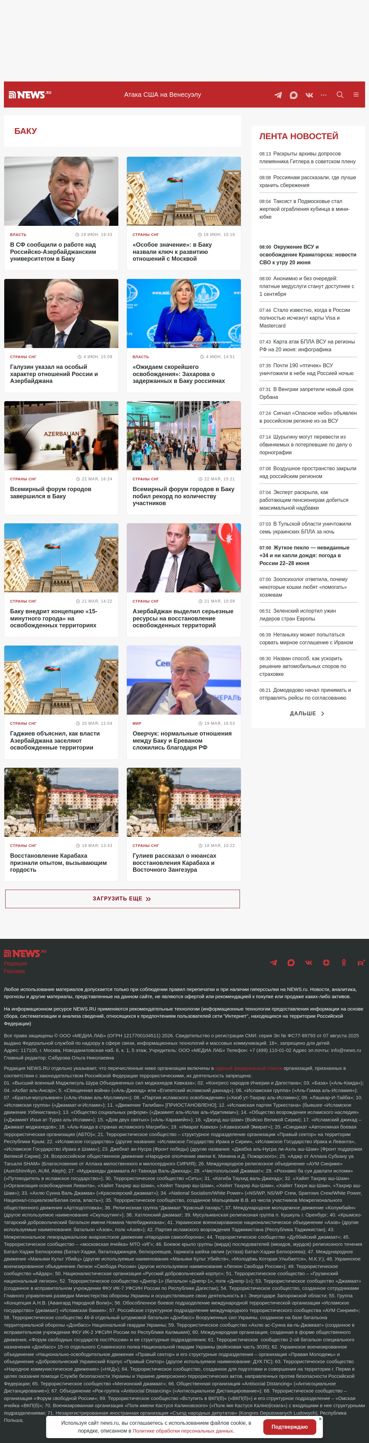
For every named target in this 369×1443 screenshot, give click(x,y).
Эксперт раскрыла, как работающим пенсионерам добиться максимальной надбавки (303, 500)
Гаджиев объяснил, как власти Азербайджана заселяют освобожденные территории (55, 740)
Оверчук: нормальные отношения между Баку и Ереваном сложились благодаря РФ (182, 740)
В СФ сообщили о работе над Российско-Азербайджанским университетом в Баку (53, 251)
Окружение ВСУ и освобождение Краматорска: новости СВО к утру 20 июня (307, 254)
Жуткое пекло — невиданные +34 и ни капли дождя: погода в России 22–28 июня (304, 555)
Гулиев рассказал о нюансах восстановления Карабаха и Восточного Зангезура (174, 863)
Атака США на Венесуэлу (162, 94)
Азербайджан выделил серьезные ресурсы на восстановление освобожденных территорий (183, 618)
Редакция (15, 963)
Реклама (14, 971)
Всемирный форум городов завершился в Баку (50, 493)
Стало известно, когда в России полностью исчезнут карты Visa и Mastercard (304, 317)
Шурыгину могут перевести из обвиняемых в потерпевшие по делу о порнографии (305, 444)
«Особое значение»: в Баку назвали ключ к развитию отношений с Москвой (172, 251)
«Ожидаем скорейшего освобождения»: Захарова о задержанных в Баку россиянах (179, 374)
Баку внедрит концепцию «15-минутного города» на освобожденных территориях (53, 618)
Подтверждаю (290, 1427)
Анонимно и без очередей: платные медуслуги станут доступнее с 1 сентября (306, 286)
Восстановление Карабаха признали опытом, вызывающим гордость (58, 863)
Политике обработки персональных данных (183, 1431)
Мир (137, 723)
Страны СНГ (146, 235)
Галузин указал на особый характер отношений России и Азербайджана (54, 374)
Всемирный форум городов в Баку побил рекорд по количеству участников (183, 496)
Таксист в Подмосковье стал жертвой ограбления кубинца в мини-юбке (304, 209)
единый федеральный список (248, 1068)
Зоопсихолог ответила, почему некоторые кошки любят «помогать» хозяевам (303, 587)
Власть (18, 235)
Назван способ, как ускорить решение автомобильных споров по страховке (302, 666)
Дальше (308, 714)
